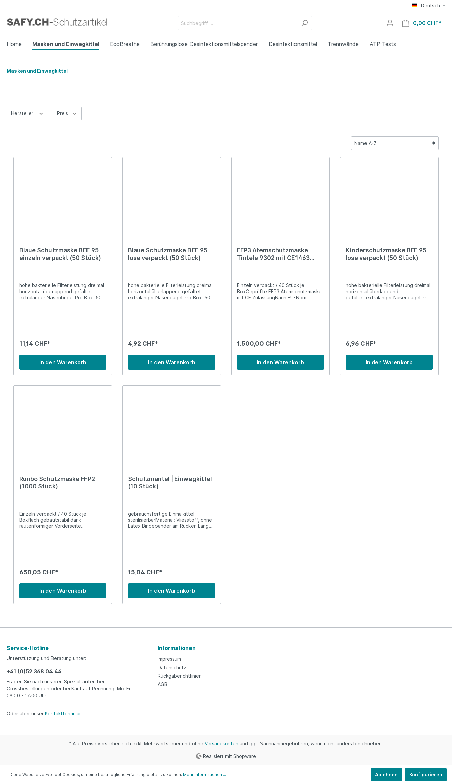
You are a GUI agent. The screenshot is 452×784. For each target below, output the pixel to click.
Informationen (177, 648)
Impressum (169, 659)
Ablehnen (386, 774)
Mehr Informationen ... (204, 774)
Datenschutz (172, 667)
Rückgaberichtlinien (180, 676)
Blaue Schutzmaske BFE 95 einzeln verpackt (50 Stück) (60, 254)
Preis (67, 112)
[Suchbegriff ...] (237, 23)
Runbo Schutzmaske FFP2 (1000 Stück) (57, 482)
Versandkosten (221, 743)
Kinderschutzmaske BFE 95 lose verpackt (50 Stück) (386, 254)
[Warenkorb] (421, 23)
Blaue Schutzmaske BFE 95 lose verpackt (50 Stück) (167, 254)
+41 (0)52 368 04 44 (34, 671)
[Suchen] (304, 23)
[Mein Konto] (390, 22)
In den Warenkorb (62, 362)
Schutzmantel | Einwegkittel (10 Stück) (170, 482)
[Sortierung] (395, 143)
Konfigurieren (425, 774)
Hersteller (27, 112)
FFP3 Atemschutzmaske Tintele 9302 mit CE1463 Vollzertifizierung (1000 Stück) (273, 254)
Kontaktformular (63, 713)
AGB (162, 684)
